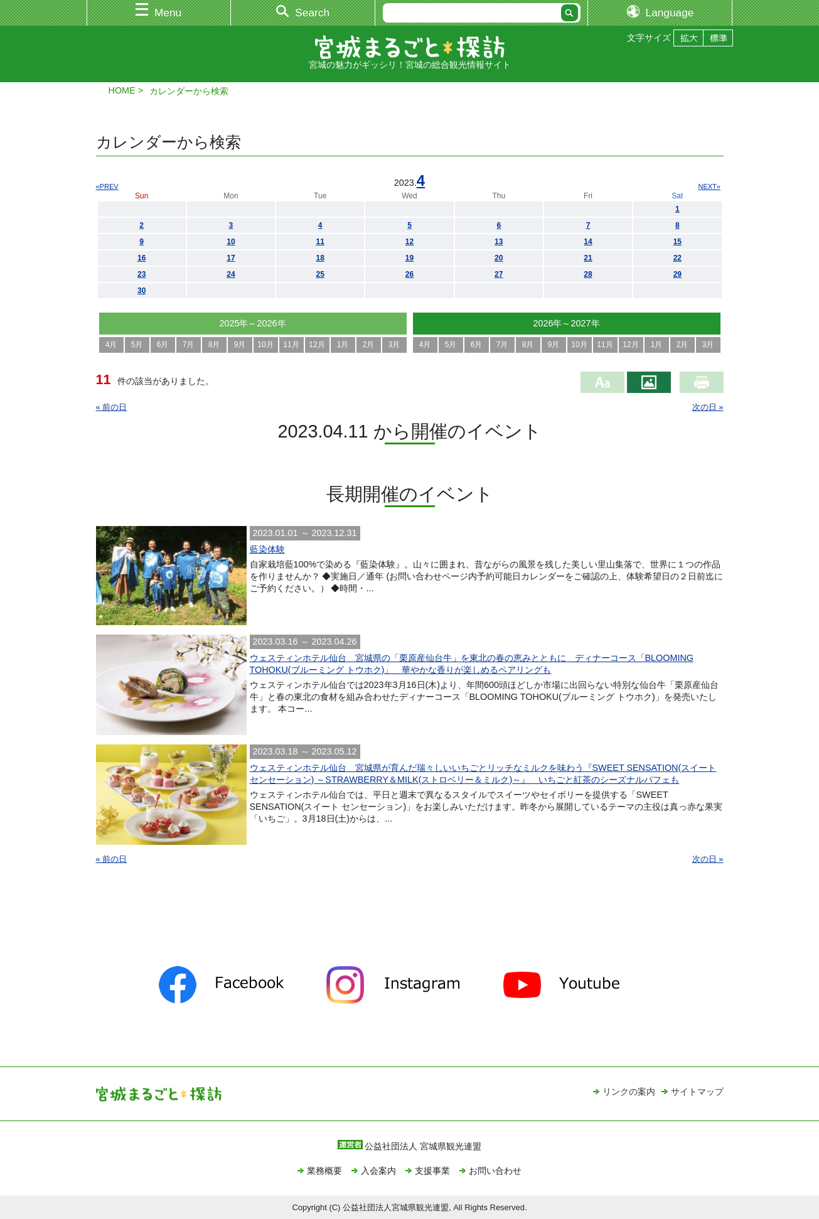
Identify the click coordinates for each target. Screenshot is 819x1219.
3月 (394, 344)
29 (677, 274)
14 (588, 241)
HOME (122, 90)
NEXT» (709, 186)
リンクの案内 (628, 1092)
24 (231, 274)
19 (409, 258)
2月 (369, 344)
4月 (111, 344)
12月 (316, 344)
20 (499, 258)
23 (141, 274)
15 (677, 241)
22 (677, 258)
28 (588, 274)
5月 (137, 344)
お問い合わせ (495, 1171)
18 (320, 258)
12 (409, 241)
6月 (163, 344)
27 (499, 274)
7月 (189, 344)
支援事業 (432, 1171)
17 (231, 258)
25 (320, 274)
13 (499, 241)
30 (141, 290)
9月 (240, 344)
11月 (291, 344)
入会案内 (378, 1171)
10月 (265, 344)
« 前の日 (111, 407)
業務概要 (324, 1171)
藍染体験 (267, 549)
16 (141, 258)
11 (320, 241)
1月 (343, 344)
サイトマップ (697, 1092)
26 (409, 274)
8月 (214, 344)
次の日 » (708, 407)
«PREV (107, 186)
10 (231, 241)
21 (588, 258)
